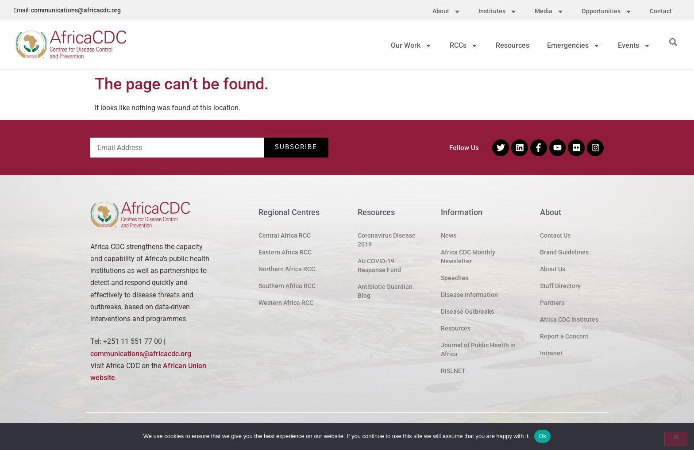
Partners (552, 302)
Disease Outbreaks (467, 311)
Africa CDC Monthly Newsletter (468, 257)
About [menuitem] (446, 11)
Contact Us (555, 235)
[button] (673, 42)
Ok (542, 436)
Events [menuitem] (634, 45)
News (448, 235)
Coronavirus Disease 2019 (387, 240)
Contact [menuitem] (661, 11)
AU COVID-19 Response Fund (379, 265)
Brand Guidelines (564, 252)
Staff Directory (560, 285)
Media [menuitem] (549, 11)
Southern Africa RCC (287, 285)
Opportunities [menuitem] (607, 11)
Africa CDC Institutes (569, 319)
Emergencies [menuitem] (573, 45)
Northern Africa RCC (286, 269)
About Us (552, 269)
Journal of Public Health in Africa (478, 350)
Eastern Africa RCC (285, 252)
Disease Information (469, 294)
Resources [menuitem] (512, 45)
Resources (455, 328)
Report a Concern (564, 336)
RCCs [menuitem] (464, 45)
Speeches (454, 277)
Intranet (551, 353)
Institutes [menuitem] (497, 11)
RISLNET (453, 370)
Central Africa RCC (284, 235)
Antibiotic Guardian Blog (385, 291)
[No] (675, 439)
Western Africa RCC (285, 302)
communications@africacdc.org (76, 10)
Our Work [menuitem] (411, 45)
